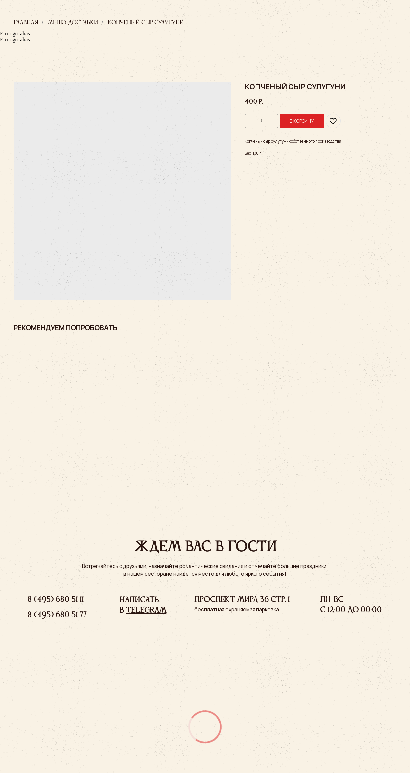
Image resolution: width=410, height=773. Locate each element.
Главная (26, 22)
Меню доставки (73, 22)
